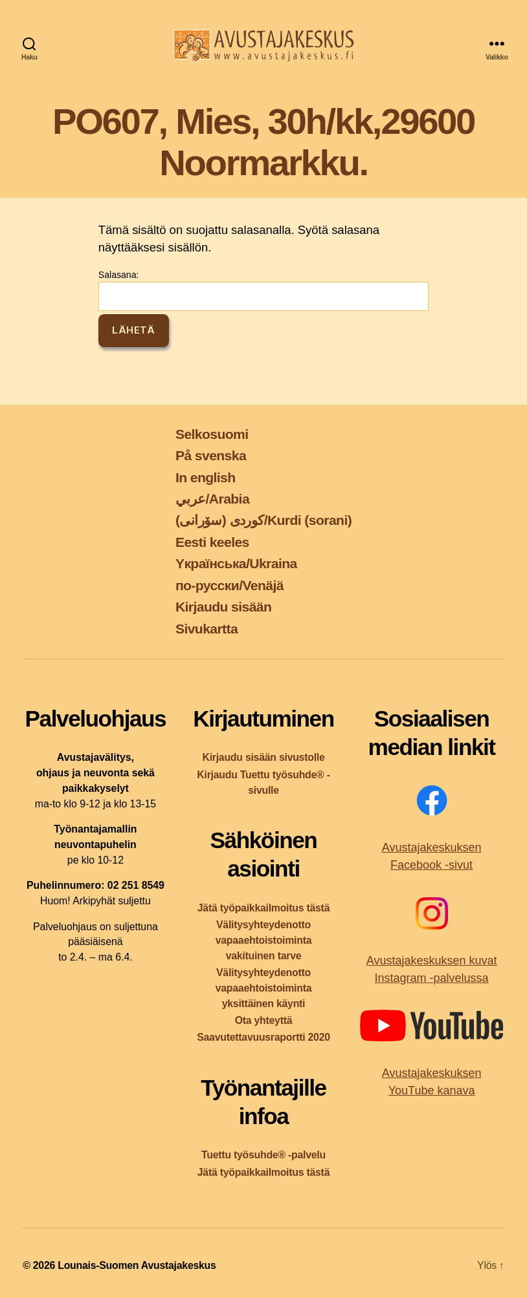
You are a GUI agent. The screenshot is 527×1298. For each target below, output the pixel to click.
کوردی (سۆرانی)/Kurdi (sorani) (263, 520)
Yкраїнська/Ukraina (236, 563)
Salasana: (263, 290)
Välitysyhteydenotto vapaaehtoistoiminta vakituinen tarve (264, 940)
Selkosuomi (212, 434)
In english (205, 477)
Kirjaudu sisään (223, 606)
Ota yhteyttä (264, 1020)
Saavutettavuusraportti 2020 (263, 1037)
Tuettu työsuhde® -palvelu (263, 1154)
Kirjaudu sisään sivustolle (263, 757)
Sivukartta (206, 628)
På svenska (210, 455)
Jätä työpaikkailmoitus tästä (263, 907)
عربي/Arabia (212, 498)
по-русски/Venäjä (229, 585)
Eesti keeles (212, 542)
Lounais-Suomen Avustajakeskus (137, 1265)
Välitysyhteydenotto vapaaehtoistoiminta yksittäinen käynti (264, 988)
